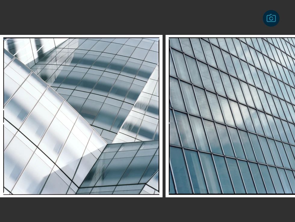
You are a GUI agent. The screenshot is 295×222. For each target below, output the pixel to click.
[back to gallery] (271, 18)
